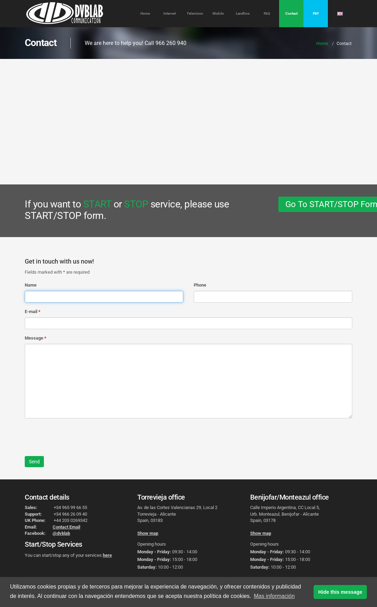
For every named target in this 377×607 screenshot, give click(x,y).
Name (31, 285)
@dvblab (61, 533)
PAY (316, 13)
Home (145, 13)
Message (34, 338)
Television (195, 13)
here (107, 555)
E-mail (31, 311)
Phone (200, 285)
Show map (147, 533)
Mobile (218, 13)
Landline (242, 13)
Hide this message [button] (340, 592)
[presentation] (78, 437)
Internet (169, 13)
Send (34, 461)
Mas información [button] (274, 596)
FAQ (267, 13)
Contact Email (66, 527)
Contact (291, 13)
